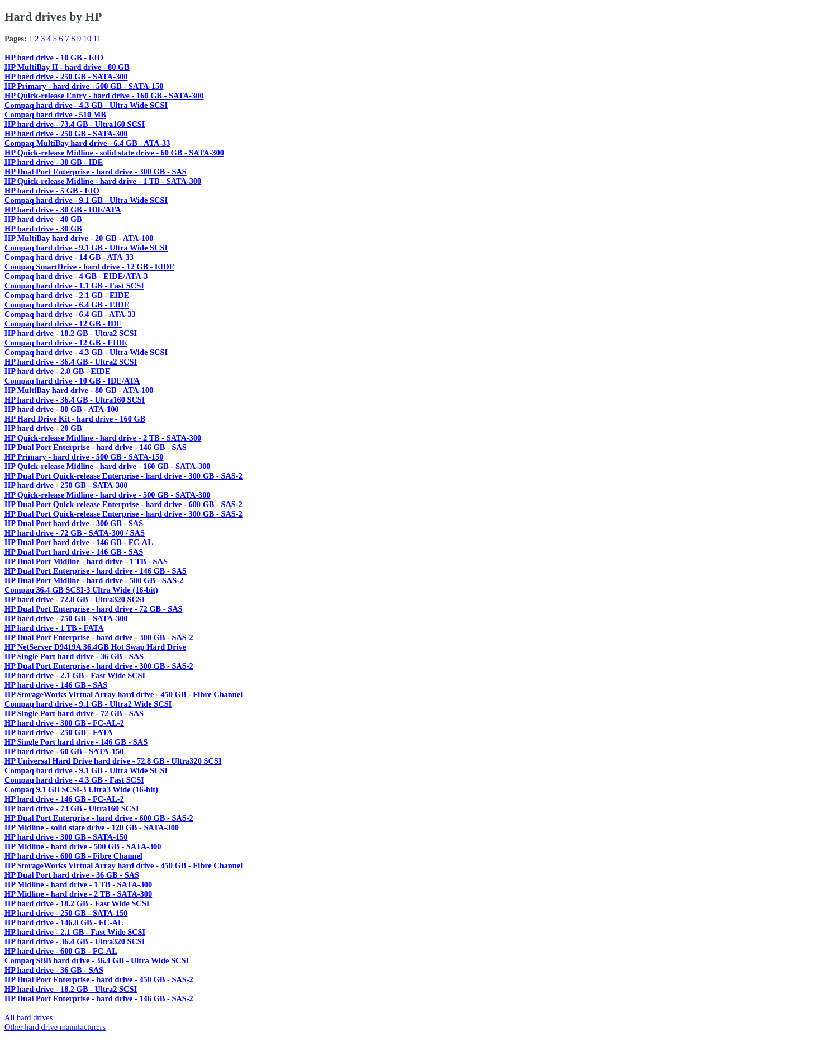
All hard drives (28, 1017)
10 (87, 38)
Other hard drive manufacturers (55, 1027)
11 (97, 38)
